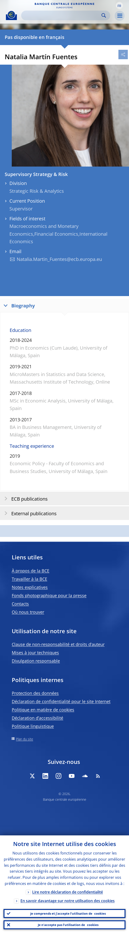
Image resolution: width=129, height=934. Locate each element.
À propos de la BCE (30, 571)
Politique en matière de (43, 709)
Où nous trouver (28, 612)
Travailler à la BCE (29, 579)
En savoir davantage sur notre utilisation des (67, 900)
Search (104, 15)
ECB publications (24, 498)
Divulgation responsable (36, 661)
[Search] (62, 15)
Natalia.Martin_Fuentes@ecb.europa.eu (59, 259)
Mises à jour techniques (35, 652)
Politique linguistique (33, 726)
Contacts (20, 604)
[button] (119, 5)
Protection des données (35, 693)
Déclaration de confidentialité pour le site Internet (61, 701)
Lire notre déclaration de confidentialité (67, 892)
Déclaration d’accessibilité (37, 718)
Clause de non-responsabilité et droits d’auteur (58, 644)
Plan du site (24, 739)
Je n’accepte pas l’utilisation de (68, 924)
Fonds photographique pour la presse (49, 595)
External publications (29, 513)
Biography (18, 305)
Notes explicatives (30, 587)
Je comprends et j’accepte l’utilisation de (68, 913)
